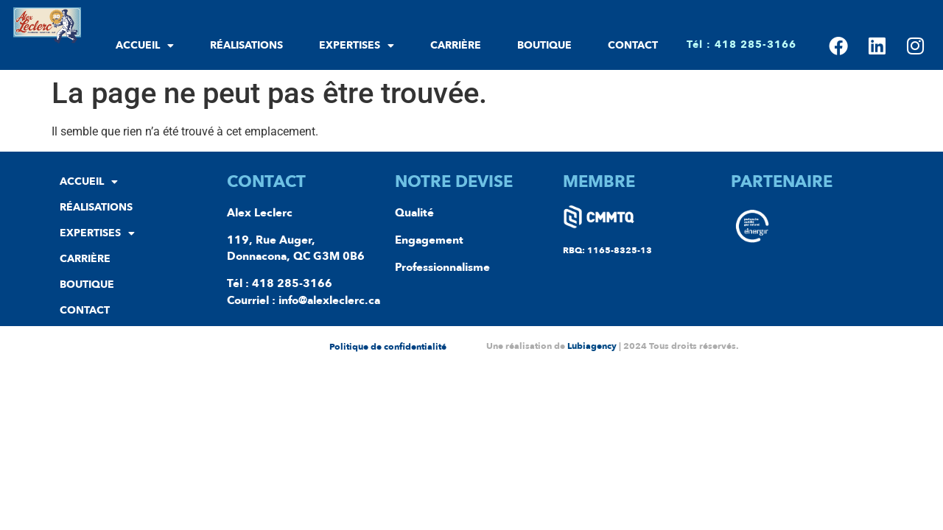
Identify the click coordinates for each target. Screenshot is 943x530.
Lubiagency (592, 346)
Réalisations (246, 45)
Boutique (544, 45)
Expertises (356, 45)
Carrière (455, 45)
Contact (633, 45)
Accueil (145, 45)
